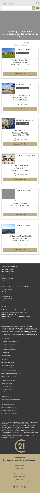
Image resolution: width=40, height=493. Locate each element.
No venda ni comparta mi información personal (19, 460)
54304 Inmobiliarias (6, 291)
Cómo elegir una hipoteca (8, 368)
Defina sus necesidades (7, 362)
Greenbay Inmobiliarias (7, 269)
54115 (21, 326)
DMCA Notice (19, 479)
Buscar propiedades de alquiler (9, 349)
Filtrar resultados (20, 45)
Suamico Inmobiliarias (7, 278)
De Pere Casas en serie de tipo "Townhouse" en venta (15, 316)
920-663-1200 (23, 135)
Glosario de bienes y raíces (8, 376)
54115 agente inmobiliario (29, 331)
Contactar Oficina (20, 74)
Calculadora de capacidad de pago (10, 399)
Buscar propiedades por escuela (9, 347)
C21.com (8, 404)
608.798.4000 (23, 205)
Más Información (20, 69)
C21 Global (9, 413)
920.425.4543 (23, 170)
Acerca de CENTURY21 (8, 381)
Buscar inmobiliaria (6, 355)
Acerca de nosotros (6, 383)
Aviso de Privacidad (19, 457)
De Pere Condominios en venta (9, 314)
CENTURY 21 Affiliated (23, 50)
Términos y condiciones (19, 473)
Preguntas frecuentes (19, 465)
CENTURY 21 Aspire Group (24, 120)
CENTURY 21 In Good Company (26, 155)
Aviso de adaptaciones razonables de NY (19, 481)
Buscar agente (5, 352)
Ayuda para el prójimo (7, 389)
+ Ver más (4, 280)
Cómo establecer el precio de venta (11, 373)
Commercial (9, 407)
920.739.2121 (23, 100)
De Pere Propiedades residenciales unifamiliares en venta (16, 310)
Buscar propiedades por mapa (9, 344)
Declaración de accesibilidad (19, 476)
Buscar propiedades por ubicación (10, 341)
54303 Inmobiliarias (6, 294)
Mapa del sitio (19, 468)
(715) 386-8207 (23, 241)
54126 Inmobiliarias (6, 298)
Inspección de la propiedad (8, 370)
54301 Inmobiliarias (6, 289)
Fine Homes (9, 410)
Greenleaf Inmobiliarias (7, 271)
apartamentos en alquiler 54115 (28, 334)
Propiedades (5, 338)
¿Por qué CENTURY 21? (7, 386)
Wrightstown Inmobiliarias (8, 276)
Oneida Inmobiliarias (6, 273)
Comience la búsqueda (7, 365)
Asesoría (4, 359)
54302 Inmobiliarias (6, 296)
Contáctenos (4, 392)
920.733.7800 (23, 65)
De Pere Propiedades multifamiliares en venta (13, 312)
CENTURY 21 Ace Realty (24, 85)
